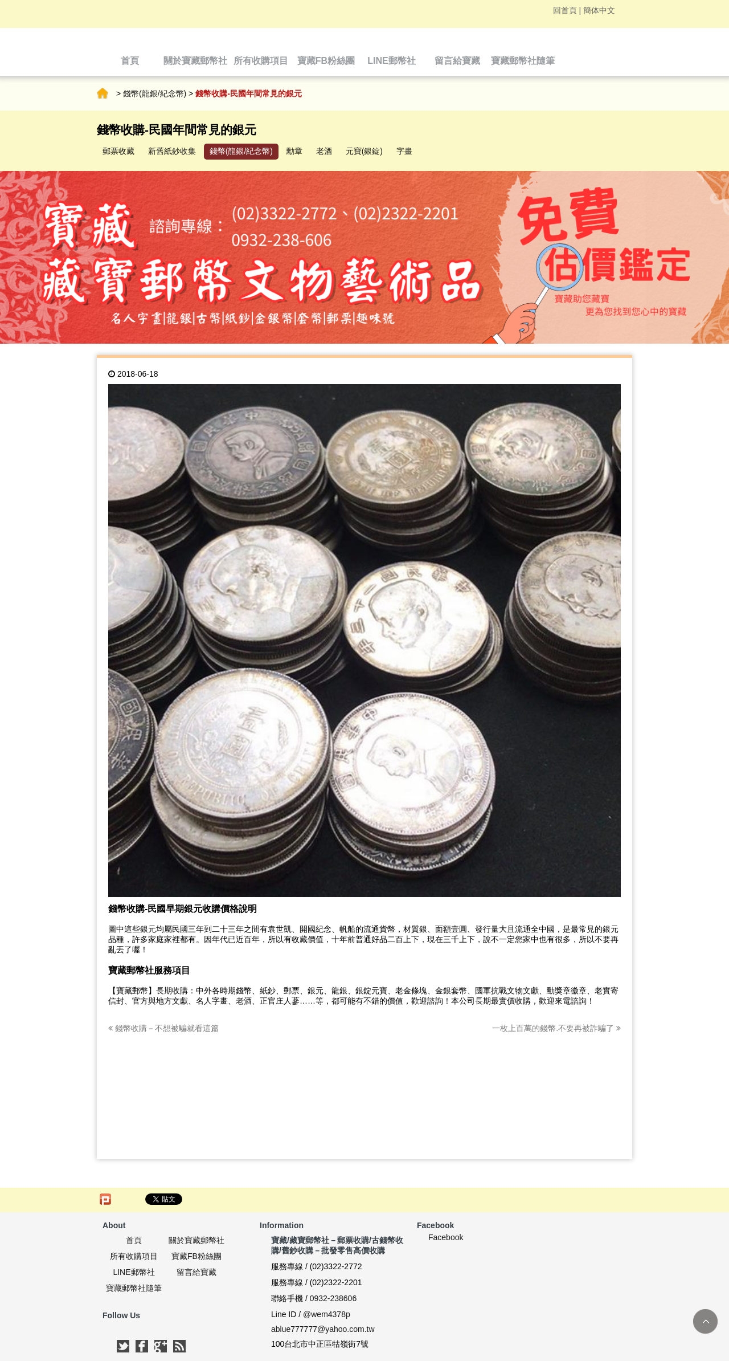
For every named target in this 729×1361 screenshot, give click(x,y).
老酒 (324, 151)
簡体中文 (599, 10)
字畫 (404, 151)
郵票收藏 (118, 151)
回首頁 (565, 10)
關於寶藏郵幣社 (196, 1240)
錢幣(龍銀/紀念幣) (154, 93)
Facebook (445, 1237)
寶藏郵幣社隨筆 (134, 1288)
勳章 (294, 151)
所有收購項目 (134, 1256)
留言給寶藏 (196, 1272)
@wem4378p (326, 1314)
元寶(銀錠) (364, 151)
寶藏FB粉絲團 (196, 1256)
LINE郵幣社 (133, 1272)
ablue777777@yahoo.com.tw (323, 1329)
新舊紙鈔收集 (172, 151)
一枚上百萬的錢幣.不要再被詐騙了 (556, 1028)
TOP (705, 1321)
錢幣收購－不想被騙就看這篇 (163, 1028)
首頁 (102, 93)
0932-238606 (333, 1298)
